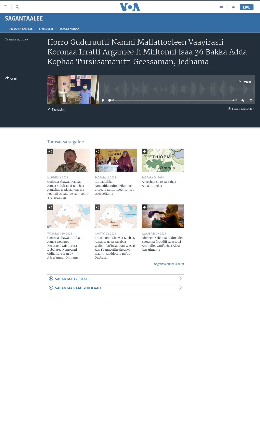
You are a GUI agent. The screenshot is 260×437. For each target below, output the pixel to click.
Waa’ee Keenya (69, 28)
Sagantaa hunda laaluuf (169, 264)
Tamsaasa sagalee (20, 28)
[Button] (11, 79)
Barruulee (46, 28)
